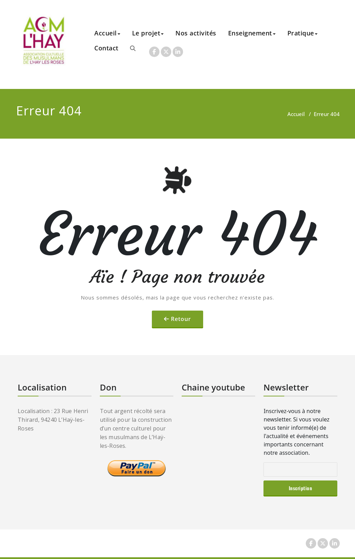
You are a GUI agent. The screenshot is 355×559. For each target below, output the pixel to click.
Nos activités (195, 33)
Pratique (302, 33)
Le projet (148, 33)
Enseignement (252, 33)
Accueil (107, 33)
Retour (181, 319)
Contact (106, 48)
